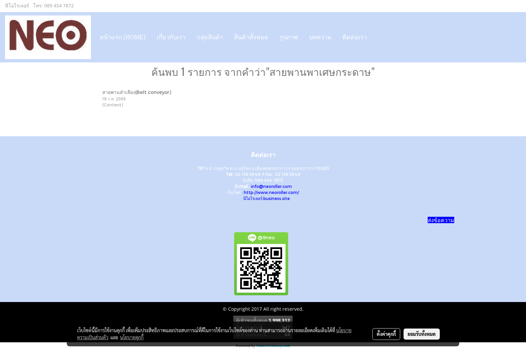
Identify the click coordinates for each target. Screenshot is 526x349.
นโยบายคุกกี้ (132, 337)
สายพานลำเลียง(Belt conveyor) (136, 92)
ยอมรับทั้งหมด (422, 334)
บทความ (320, 37)
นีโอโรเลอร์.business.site (266, 198)
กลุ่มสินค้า (210, 37)
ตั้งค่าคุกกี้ (386, 334)
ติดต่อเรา (355, 37)
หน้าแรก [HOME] (123, 37)
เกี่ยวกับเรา (171, 37)
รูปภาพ (288, 37)
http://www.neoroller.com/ (271, 192)
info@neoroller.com (271, 186)
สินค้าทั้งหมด (251, 37)
